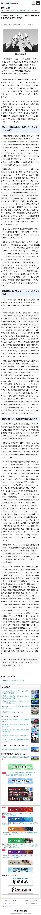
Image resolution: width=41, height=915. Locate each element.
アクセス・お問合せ (10, 900)
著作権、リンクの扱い (31, 900)
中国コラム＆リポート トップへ (13, 680)
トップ (3, 10)
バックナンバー (9, 677)
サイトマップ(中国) (10, 903)
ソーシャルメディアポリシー (10, 906)
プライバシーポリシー (31, 903)
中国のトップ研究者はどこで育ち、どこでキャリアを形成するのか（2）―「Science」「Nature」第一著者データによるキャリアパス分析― (20, 846)
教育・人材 (24, 10)
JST (20, 910)
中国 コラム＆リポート (13, 10)
